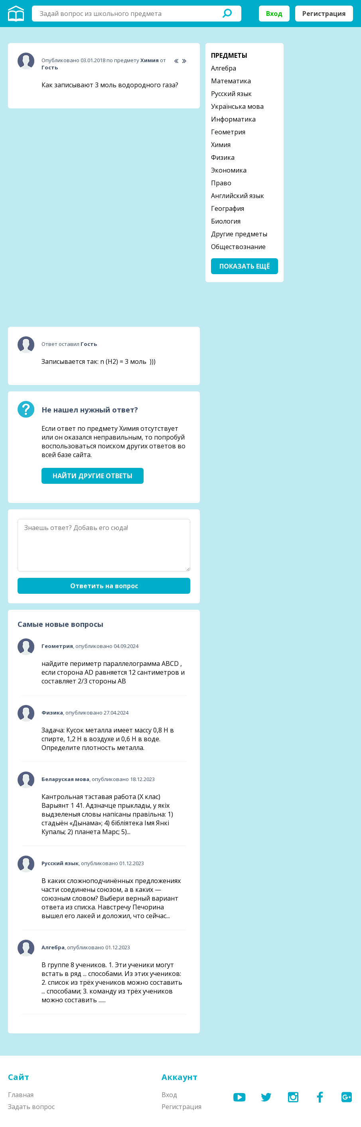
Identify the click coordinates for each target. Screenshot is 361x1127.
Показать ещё (244, 266)
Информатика (233, 119)
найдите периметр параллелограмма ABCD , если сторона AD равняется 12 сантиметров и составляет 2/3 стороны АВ (113, 672)
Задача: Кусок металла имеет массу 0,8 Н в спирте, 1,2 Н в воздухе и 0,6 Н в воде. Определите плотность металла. (107, 739)
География (227, 208)
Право (221, 183)
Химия (221, 144)
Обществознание (238, 246)
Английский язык (237, 195)
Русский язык (231, 93)
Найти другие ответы (92, 475)
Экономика (229, 170)
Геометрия (228, 132)
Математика (231, 81)
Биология (226, 221)
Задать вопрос (31, 1106)
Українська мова (237, 106)
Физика (223, 157)
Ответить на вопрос (104, 585)
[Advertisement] (68, 164)
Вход (274, 13)
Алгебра (223, 68)
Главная (21, 1094)
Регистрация (324, 13)
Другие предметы (239, 234)
